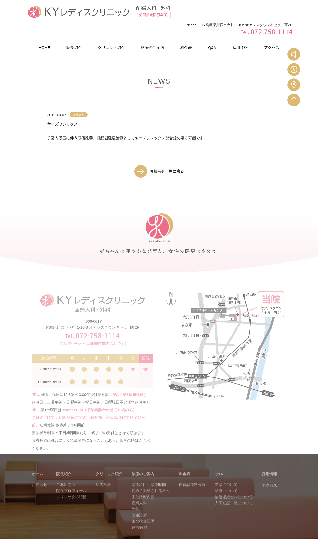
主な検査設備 (143, 509)
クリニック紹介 (111, 30)
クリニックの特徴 (71, 485)
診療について (226, 479)
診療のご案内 (152, 30)
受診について (226, 473)
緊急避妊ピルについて (234, 485)
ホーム (37, 462)
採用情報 (240, 30)
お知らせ (39, 473)
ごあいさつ (65, 473)
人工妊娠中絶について (234, 491)
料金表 (186, 30)
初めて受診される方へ (151, 479)
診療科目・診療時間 (149, 473)
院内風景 (103, 473)
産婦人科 (139, 491)
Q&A (212, 30)
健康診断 (139, 503)
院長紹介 (74, 30)
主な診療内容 (143, 485)
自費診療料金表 (192, 473)
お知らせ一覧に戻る (167, 154)
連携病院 (139, 516)
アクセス (271, 30)
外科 (135, 497)
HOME (44, 30)
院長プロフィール (71, 479)
